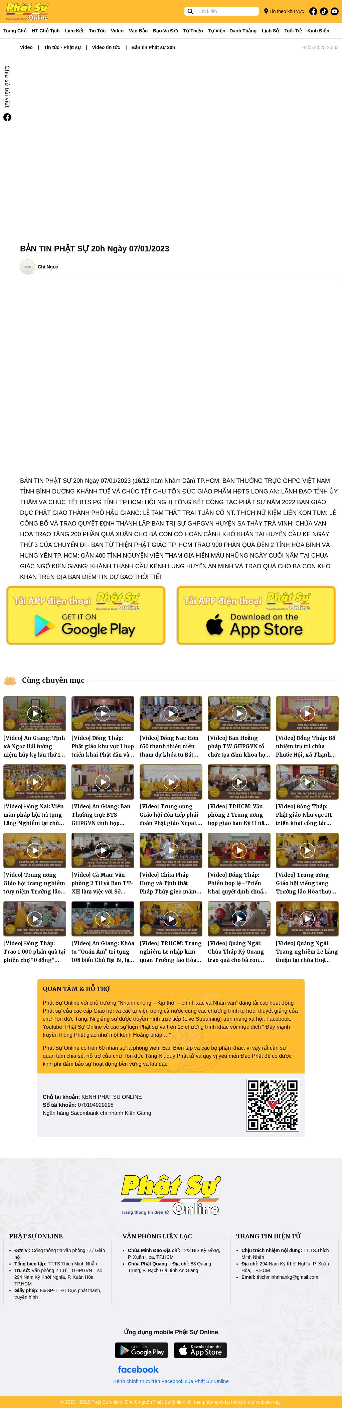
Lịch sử (270, 30)
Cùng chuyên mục (53, 680)
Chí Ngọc (48, 266)
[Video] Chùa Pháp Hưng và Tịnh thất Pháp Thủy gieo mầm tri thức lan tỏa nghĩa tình (168, 892)
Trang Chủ (15, 30)
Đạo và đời (165, 30)
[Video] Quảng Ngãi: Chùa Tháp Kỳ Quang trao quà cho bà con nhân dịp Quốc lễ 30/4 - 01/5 (238, 960)
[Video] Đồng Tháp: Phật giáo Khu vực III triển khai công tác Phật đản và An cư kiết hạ (304, 823)
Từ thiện (193, 30)
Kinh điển (319, 30)
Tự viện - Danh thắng (232, 30)
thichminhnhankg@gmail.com (287, 1277)
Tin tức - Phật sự (62, 47)
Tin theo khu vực (284, 11)
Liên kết (74, 30)
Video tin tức (106, 47)
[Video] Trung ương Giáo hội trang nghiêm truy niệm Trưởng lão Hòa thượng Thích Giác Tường (34, 892)
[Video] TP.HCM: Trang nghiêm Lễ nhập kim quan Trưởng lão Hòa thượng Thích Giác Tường (171, 960)
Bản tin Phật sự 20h (153, 47)
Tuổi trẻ (293, 30)
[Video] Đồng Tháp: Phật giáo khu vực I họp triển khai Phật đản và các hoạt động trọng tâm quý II (102, 755)
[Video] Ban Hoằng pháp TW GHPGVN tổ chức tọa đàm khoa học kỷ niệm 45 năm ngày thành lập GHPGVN (238, 755)
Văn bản (138, 30)
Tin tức (97, 30)
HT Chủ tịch (46, 30)
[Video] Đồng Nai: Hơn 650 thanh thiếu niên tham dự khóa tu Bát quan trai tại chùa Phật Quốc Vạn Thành (169, 755)
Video (117, 30)
